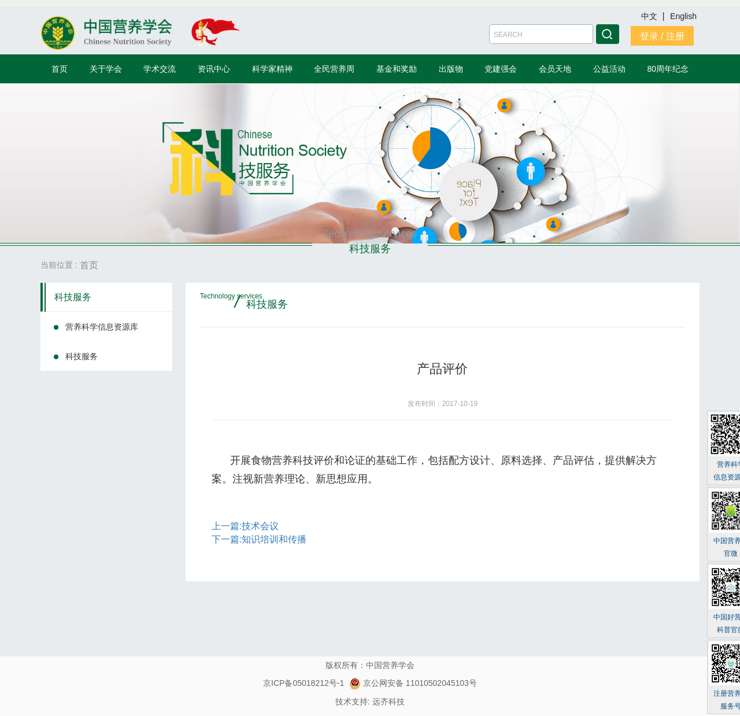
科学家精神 (272, 68)
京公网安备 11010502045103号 (413, 683)
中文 (650, 16)
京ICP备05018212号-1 (303, 683)
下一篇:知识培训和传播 (259, 539)
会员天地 (555, 68)
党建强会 (500, 68)
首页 (59, 68)
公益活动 (609, 68)
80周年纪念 (668, 68)
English (683, 16)
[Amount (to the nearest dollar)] (541, 34)
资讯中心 (214, 68)
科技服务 (72, 297)
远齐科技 (388, 701)
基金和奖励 (396, 68)
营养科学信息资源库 (101, 326)
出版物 (451, 68)
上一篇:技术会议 (245, 526)
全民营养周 (334, 68)
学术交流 (159, 68)
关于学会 (106, 68)
